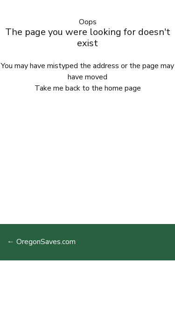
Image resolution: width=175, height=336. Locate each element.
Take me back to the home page (88, 88)
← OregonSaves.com (41, 242)
